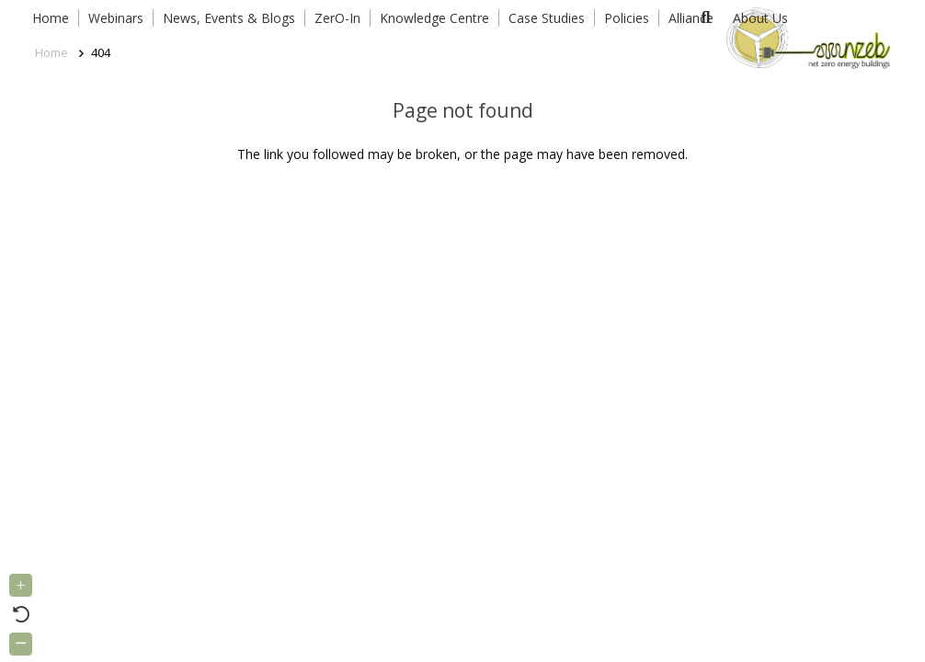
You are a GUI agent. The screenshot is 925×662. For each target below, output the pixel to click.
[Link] (805, 37)
